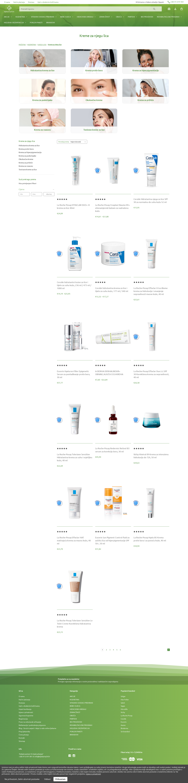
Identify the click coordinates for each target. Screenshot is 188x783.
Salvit (123, 703)
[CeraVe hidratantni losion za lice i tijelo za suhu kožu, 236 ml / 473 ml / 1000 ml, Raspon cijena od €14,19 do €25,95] (75, 285)
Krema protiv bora (26, 149)
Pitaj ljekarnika (24, 731)
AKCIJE (8, 17)
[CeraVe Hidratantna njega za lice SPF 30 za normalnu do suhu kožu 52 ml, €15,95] (151, 200)
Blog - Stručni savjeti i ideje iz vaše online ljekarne (37, 728)
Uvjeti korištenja (25, 709)
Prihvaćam (60, 779)
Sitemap (22, 741)
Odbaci (47, 779)
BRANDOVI (50, 22)
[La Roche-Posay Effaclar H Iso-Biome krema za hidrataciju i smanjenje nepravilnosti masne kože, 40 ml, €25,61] (151, 291)
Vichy (123, 712)
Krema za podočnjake (27, 156)
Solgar (123, 696)
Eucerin (123, 722)
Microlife (124, 709)
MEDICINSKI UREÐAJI (86, 17)
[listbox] (78, 142)
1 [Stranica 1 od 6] (102, 650)
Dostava (31, 2)
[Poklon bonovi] (169, 9)
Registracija (23, 719)
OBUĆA (120, 17)
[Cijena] (36, 189)
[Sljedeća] (168, 649)
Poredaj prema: (63, 142)
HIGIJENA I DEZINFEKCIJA (15, 22)
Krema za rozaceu (26, 166)
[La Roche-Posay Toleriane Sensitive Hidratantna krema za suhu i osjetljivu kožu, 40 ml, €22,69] (75, 457)
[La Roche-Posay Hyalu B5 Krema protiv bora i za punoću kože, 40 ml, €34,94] (151, 539)
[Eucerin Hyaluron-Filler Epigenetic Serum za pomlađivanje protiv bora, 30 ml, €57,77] (75, 374)
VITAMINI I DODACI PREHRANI (43, 17)
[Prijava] (175, 9)
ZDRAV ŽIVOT (105, 17)
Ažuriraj (49, 194)
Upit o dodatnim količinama (48, 2)
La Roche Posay (126, 715)
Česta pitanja (24, 735)
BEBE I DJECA (66, 17)
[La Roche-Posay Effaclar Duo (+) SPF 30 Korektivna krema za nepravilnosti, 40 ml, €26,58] (151, 374)
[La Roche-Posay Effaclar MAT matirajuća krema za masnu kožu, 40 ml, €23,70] (75, 540)
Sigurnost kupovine (26, 715)
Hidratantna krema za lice (29, 145)
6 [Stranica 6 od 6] (120, 650)
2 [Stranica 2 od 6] (106, 650)
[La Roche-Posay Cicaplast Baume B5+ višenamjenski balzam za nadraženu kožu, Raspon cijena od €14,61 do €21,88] (113, 208)
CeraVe (123, 719)
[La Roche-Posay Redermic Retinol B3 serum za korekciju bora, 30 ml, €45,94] (113, 450)
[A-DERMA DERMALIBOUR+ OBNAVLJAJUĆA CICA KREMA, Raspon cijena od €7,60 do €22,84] (113, 373)
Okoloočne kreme (26, 159)
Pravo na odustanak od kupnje (30, 722)
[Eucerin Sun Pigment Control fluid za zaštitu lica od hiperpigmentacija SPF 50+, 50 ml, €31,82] (113, 540)
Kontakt (22, 738)
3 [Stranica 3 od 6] (109, 650)
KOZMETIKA (21, 17)
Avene (123, 725)
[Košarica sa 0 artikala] (181, 9)
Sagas (123, 706)
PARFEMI (132, 17)
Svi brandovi (125, 731)
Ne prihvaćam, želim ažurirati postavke (22, 779)
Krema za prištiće (26, 162)
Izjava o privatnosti (26, 712)
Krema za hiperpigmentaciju (30, 152)
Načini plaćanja (19, 2)
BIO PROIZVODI (147, 17)
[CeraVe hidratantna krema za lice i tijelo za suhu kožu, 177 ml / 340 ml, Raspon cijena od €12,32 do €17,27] (113, 290)
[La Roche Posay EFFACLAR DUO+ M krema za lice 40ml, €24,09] (75, 206)
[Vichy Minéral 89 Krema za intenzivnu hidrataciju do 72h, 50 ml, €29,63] (151, 456)
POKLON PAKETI (36, 22)
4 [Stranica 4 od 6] (113, 650)
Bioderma (124, 728)
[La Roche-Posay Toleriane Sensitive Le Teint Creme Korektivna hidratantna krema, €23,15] (75, 623)
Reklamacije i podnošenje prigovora (32, 725)
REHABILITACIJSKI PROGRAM (169, 17)
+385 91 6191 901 (175, 2)
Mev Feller (125, 699)
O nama (7, 2)
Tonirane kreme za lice (28, 169)
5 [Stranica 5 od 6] (116, 650)
